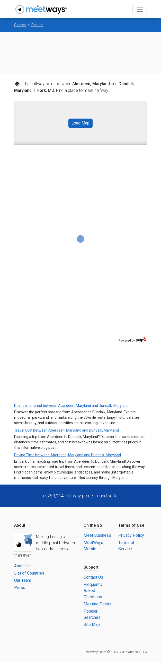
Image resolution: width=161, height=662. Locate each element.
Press (19, 587)
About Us (22, 565)
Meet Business (97, 535)
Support (91, 567)
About (19, 525)
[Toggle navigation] (139, 9)
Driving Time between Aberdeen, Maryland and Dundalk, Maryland (67, 455)
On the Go (93, 525)
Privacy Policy (131, 535)
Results (37, 25)
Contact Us (93, 577)
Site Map (92, 624)
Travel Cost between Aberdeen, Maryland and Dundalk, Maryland (66, 430)
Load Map (80, 123)
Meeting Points (97, 604)
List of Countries (29, 573)
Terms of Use (131, 525)
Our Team (22, 580)
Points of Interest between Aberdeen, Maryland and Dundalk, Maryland (71, 406)
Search (20, 25)
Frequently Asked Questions (93, 590)
